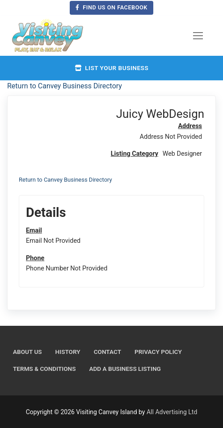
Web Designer (182, 154)
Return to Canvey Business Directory (64, 86)
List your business (111, 67)
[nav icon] (198, 35)
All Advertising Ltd (172, 412)
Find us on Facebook (111, 7)
